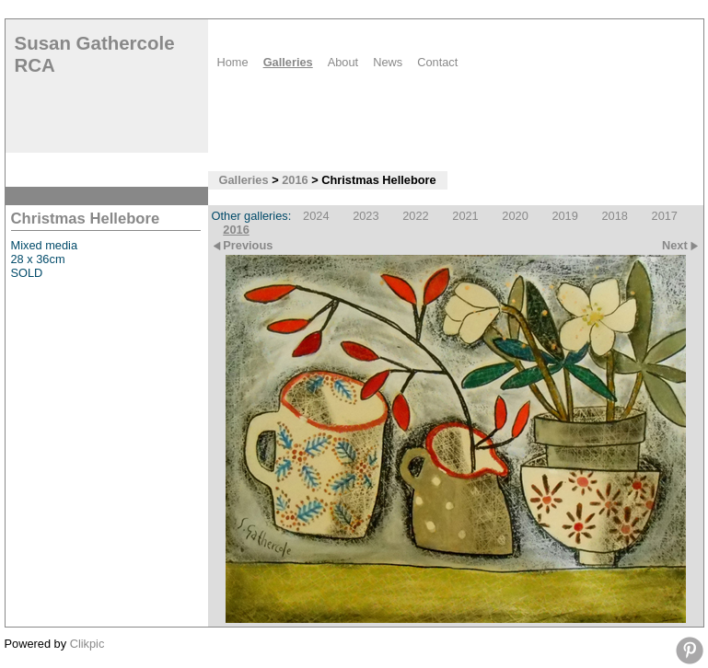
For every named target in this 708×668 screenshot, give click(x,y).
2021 (465, 216)
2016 (295, 180)
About (343, 62)
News (387, 62)
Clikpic (87, 644)
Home (233, 62)
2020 (515, 216)
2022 (415, 216)
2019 (564, 216)
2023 (365, 216)
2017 (665, 216)
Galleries (288, 62)
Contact (437, 62)
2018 (614, 216)
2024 (316, 216)
